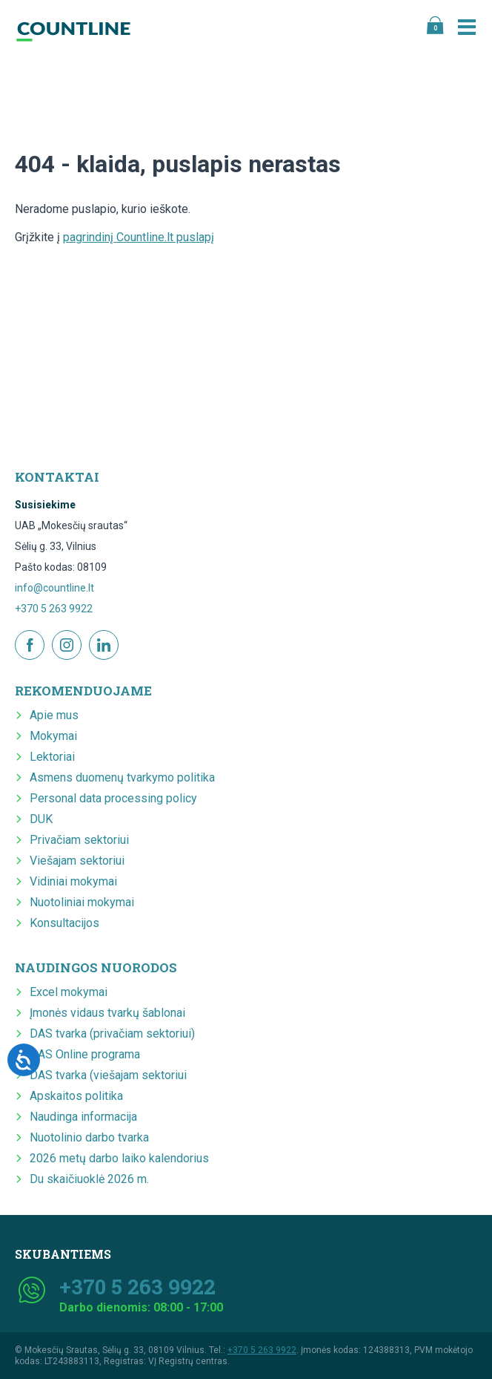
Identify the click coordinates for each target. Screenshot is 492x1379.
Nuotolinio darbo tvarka (89, 1137)
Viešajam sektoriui (77, 861)
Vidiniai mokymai (73, 881)
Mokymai (53, 736)
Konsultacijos (64, 923)
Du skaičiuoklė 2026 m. (89, 1179)
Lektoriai (52, 757)
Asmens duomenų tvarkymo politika (122, 777)
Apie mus (54, 715)
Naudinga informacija (83, 1117)
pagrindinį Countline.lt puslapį (138, 237)
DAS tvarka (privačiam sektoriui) (112, 1033)
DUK (41, 819)
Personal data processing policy (113, 798)
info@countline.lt (54, 588)
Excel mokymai (68, 992)
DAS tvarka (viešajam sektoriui (108, 1075)
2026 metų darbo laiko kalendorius (119, 1158)
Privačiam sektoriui (79, 840)
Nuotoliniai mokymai (82, 902)
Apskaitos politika (76, 1096)
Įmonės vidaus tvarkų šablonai (107, 1013)
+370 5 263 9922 (54, 609)
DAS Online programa (85, 1054)
